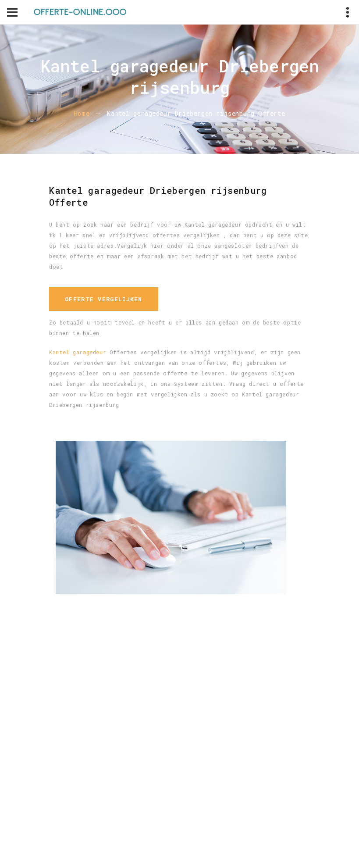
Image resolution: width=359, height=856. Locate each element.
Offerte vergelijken (103, 299)
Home (81, 113)
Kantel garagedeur (77, 352)
